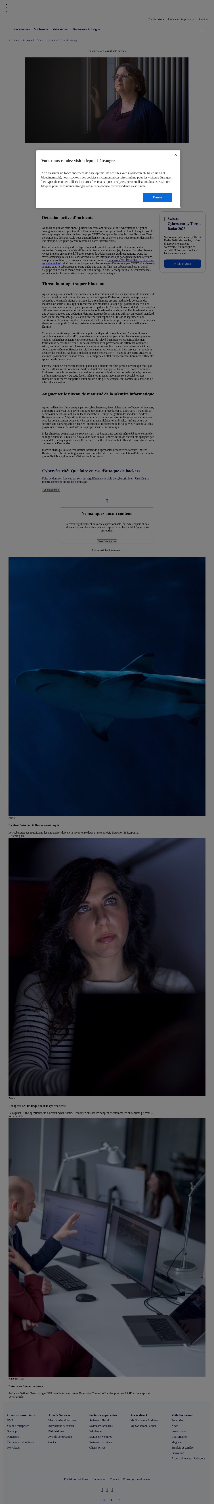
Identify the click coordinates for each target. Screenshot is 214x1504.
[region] (108, 179)
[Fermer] (176, 155)
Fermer (157, 197)
